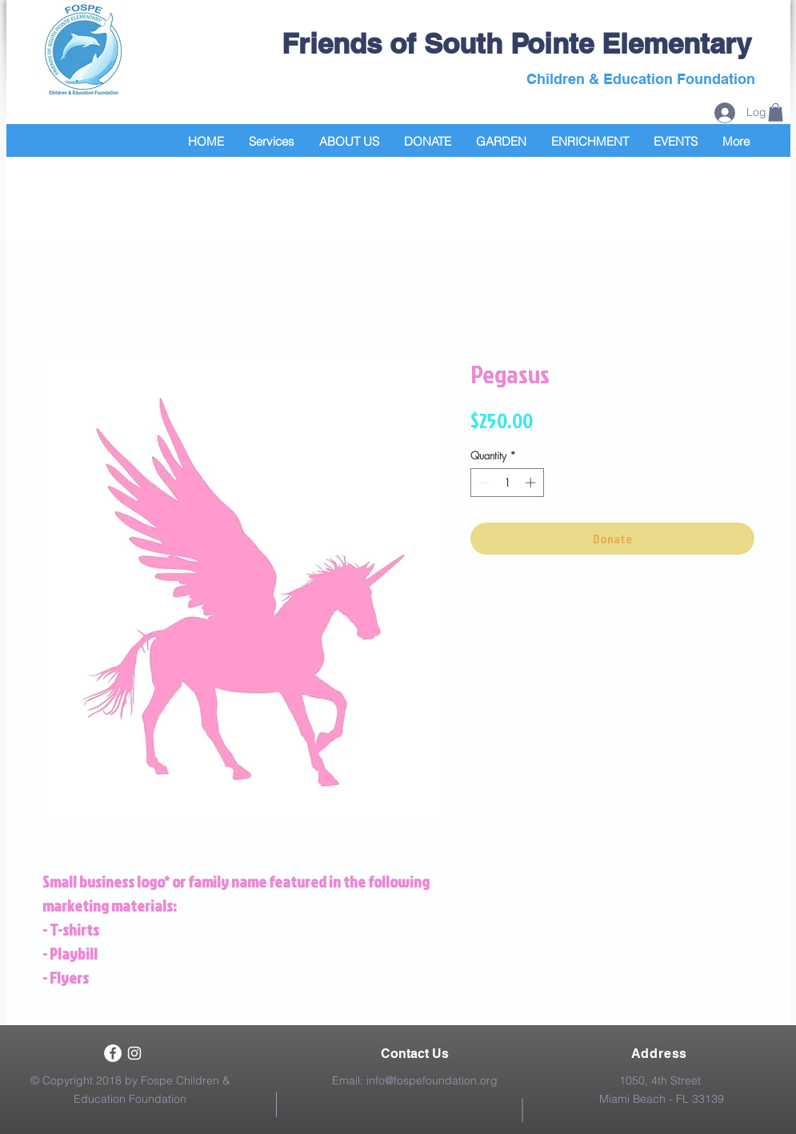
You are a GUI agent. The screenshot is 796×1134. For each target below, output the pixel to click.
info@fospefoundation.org (432, 1080)
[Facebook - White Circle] (113, 1053)
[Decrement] (482, 482)
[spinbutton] (506, 482)
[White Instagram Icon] (134, 1053)
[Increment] (532, 482)
